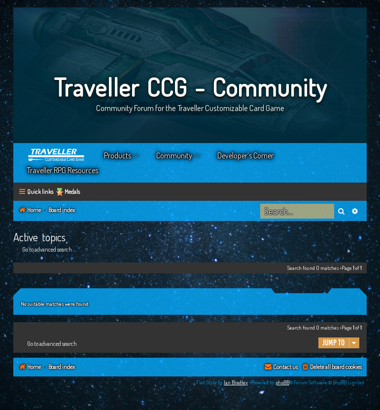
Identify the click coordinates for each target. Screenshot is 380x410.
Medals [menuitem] (72, 191)
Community (174, 155)
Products (117, 155)
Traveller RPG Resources (62, 170)
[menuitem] (331, 367)
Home (56, 155)
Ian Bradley (236, 382)
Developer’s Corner (245, 155)
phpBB (282, 382)
